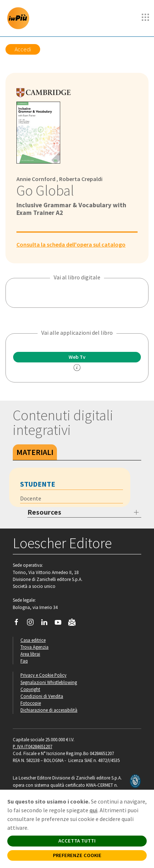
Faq (24, 661)
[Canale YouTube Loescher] (60, 623)
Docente (30, 498)
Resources (44, 512)
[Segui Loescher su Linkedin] (47, 623)
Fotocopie (30, 703)
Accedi (23, 49)
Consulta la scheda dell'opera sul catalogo (71, 244)
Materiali (34, 452)
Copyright (30, 689)
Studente (37, 483)
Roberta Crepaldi (81, 178)
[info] (77, 367)
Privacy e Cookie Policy (43, 675)
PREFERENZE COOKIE (77, 855)
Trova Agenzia (34, 647)
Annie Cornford (35, 178)
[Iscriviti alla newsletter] (74, 623)
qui (93, 810)
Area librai (30, 654)
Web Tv (77, 357)
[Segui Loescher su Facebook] (19, 623)
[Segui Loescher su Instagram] (33, 623)
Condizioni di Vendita (41, 696)
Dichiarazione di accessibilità (48, 710)
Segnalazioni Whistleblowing (48, 682)
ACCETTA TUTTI (77, 840)
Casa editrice (33, 640)
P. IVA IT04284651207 (32, 746)
